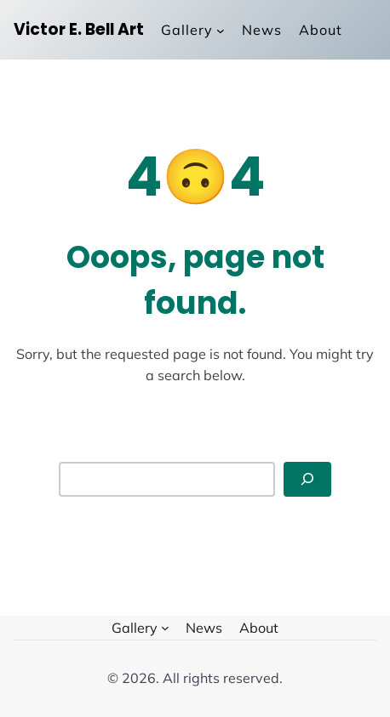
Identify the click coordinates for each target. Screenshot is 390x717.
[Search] (307, 479)
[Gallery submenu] (193, 30)
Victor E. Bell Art (79, 29)
